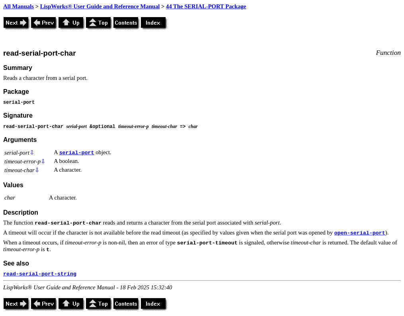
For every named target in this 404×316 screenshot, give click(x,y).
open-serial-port (359, 233)
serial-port (76, 153)
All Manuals (18, 6)
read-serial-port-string (39, 274)
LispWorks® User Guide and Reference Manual (100, 6)
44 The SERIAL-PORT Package (206, 6)
